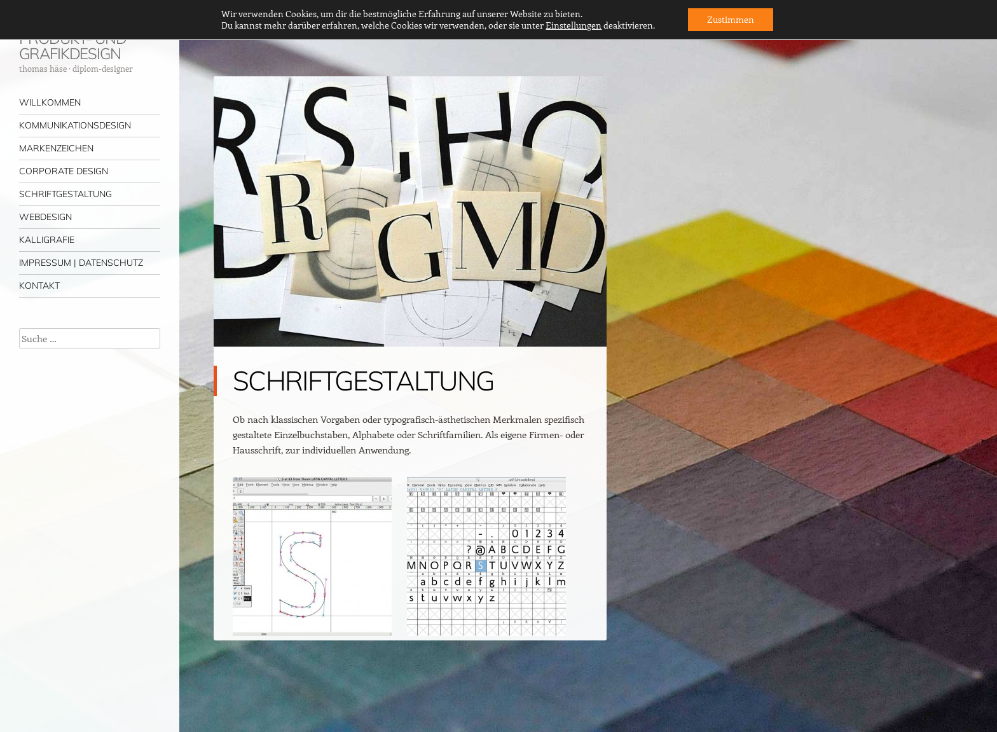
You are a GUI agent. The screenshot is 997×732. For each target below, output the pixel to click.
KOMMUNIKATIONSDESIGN (75, 125)
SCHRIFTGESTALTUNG (65, 194)
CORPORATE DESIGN (63, 171)
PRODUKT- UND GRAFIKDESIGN (73, 46)
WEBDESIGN (45, 217)
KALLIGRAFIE (46, 239)
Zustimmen (730, 19)
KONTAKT (39, 285)
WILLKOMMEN (50, 102)
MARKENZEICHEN (56, 148)
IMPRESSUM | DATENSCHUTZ (81, 262)
